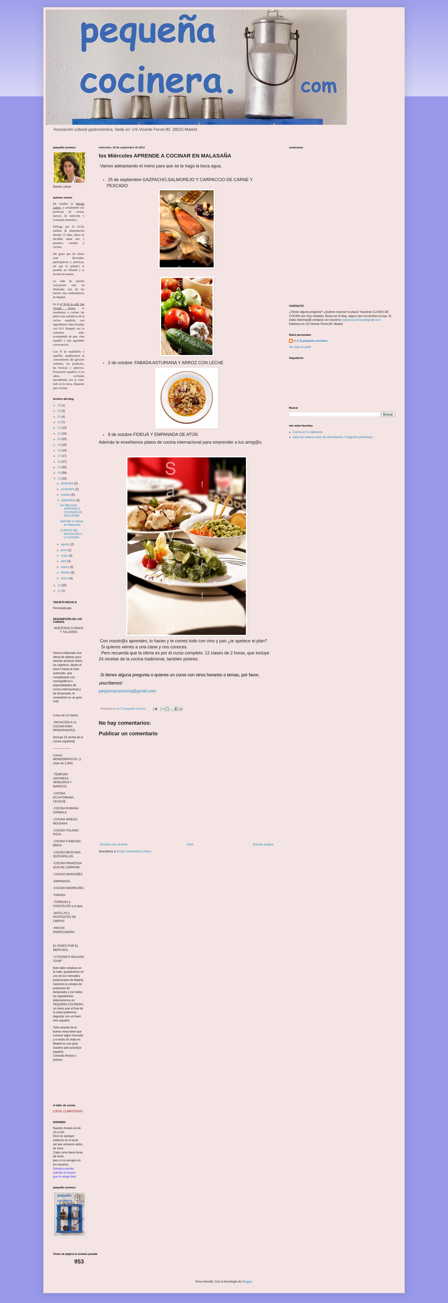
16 (60, 461)
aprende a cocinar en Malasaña (71, 523)
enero (65, 578)
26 (60, 405)
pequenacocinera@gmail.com (127, 691)
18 (60, 450)
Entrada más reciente (113, 844)
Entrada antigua (263, 844)
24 (60, 416)
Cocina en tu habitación (308, 432)
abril (64, 561)
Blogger (247, 1281)
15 (60, 467)
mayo (65, 555)
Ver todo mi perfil (300, 347)
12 (60, 585)
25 (60, 411)
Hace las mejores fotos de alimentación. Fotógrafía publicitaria (333, 437)
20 (60, 439)
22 (60, 427)
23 (60, 422)
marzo (65, 567)
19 (60, 445)
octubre (66, 494)
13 (60, 478)
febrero (66, 572)
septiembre (68, 500)
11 (60, 590)
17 (60, 456)
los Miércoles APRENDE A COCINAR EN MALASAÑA (71, 510)
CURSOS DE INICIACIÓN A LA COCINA (71, 534)
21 (60, 433)
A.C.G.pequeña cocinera (310, 340)
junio (64, 550)
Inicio (190, 844)
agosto (65, 544)
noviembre (68, 489)
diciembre (67, 483)
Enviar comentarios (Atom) (134, 851)
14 (60, 472)
